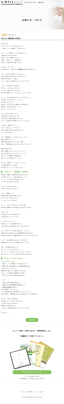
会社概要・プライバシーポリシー (36, 391)
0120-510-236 (30, 2)
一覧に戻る (32, 320)
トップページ (22, 391)
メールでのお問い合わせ (32, 376)
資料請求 (41, 2)
